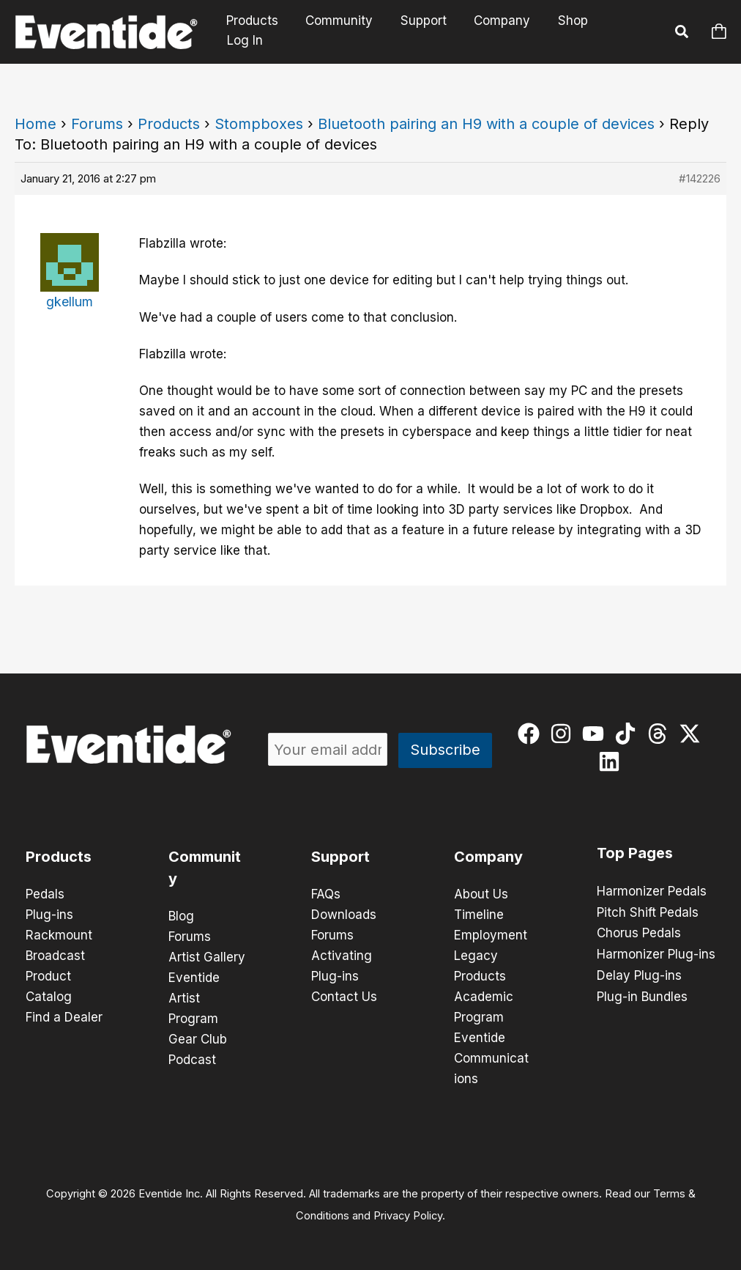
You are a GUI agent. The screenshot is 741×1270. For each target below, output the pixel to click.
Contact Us (344, 996)
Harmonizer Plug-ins (656, 952)
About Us (481, 894)
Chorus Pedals (639, 932)
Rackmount (59, 935)
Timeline (479, 914)
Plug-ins (49, 914)
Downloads (343, 914)
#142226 (699, 178)
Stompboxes (259, 124)
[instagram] (564, 734)
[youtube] (596, 734)
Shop (568, 31)
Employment (490, 935)
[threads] (661, 734)
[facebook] (532, 734)
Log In (628, 31)
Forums (97, 124)
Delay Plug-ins (639, 973)
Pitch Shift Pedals (648, 911)
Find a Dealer (64, 1017)
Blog (181, 916)
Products (257, 31)
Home (35, 124)
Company (500, 31)
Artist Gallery (206, 957)
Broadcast (55, 955)
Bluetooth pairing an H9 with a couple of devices (486, 124)
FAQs (325, 894)
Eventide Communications (491, 1058)
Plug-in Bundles (642, 993)
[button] (682, 34)
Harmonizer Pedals (652, 891)
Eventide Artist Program (194, 998)
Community (342, 31)
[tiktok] (628, 734)
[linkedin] (612, 761)
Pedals (45, 894)
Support (424, 31)
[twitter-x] (693, 734)
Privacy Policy (407, 1215)
